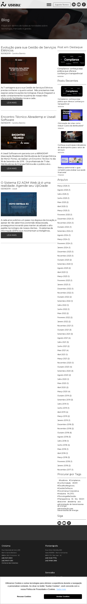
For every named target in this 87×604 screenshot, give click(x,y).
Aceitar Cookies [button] (63, 596)
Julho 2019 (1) (63, 404)
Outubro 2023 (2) (64, 260)
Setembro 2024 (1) (65, 231)
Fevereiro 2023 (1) (64, 280)
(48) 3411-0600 (7, 558)
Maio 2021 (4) (62, 350)
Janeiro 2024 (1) (63, 247)
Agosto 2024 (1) (64, 235)
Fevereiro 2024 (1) (64, 243)
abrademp (72, 502)
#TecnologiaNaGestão (66, 496)
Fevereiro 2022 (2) (64, 317)
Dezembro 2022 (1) (65, 289)
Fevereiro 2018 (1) (64, 461)
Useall (14, 189)
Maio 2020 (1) (63, 383)
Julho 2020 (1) (63, 379)
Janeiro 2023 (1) (63, 284)
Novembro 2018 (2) (65, 428)
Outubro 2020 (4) (64, 367)
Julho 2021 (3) (63, 342)
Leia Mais (12, 103)
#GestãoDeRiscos (65, 488)
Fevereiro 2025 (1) (64, 215)
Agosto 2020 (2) (64, 375)
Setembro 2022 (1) (65, 301)
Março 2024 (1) (63, 239)
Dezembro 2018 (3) (65, 424)
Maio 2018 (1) (62, 449)
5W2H (81, 499)
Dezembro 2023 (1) (65, 252)
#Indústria (61, 494)
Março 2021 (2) (63, 359)
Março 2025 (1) (63, 210)
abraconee (61, 502)
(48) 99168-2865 (51, 561)
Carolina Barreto (19, 53)
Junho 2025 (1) (63, 198)
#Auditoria (63, 480)
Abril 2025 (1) (62, 206)
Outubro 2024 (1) (64, 227)
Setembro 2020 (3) (65, 371)
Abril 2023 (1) (62, 272)
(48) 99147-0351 (7, 561)
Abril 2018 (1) (62, 453)
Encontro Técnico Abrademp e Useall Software (28, 118)
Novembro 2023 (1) (65, 256)
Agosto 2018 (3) (64, 437)
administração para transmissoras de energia (67, 509)
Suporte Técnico (62, 5)
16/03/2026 (60, 76)
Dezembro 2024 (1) (65, 219)
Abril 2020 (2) (62, 387)
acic (79, 502)
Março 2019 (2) (63, 416)
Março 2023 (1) (63, 276)
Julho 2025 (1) (63, 194)
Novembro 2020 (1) (65, 363)
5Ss (76, 499)
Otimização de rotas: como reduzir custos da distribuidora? (71, 125)
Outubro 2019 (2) (64, 396)
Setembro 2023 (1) (65, 264)
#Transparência (63, 499)
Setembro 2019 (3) (65, 400)
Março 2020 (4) (63, 391)
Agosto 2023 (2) (64, 268)
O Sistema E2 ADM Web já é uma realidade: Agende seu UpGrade (26, 184)
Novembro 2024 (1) (65, 223)
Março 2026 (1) (63, 186)
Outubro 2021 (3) (64, 330)
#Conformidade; (64, 483)
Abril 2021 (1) (62, 354)
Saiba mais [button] (61, 589)
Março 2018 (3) (63, 457)
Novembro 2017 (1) (65, 470)
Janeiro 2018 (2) (64, 465)
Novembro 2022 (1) (65, 293)
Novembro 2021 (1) (65, 326)
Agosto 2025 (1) (63, 190)
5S (72, 499)
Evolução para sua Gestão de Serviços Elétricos (28, 48)
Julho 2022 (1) (63, 305)
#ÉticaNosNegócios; (66, 486)
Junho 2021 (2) (63, 346)
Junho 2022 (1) (63, 309)
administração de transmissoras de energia (70, 505)
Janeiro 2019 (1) (63, 420)
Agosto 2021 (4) (64, 338)
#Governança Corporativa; (68, 491)
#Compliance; (75, 480)
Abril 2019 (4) (62, 412)
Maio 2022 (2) (63, 313)
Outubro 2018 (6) (64, 433)
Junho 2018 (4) (63, 445)
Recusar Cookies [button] (24, 596)
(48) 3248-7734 (51, 558)
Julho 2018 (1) (63, 441)
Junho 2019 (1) (63, 408)
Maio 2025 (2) (62, 202)
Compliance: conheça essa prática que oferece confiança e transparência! (70, 71)
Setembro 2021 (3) (65, 334)
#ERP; (75, 483)
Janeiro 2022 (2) (64, 322)
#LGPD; (70, 494)
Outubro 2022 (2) (64, 297)
